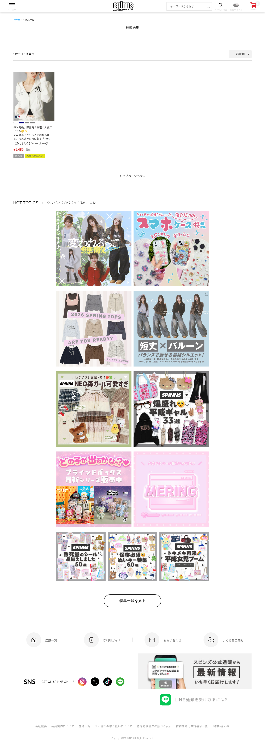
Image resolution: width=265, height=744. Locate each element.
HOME (16, 20)
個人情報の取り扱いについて (113, 726)
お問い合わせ (221, 726)
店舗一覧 (84, 726)
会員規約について (63, 726)
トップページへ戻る (132, 176)
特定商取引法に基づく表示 (154, 726)
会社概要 (41, 726)
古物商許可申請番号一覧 (192, 726)
